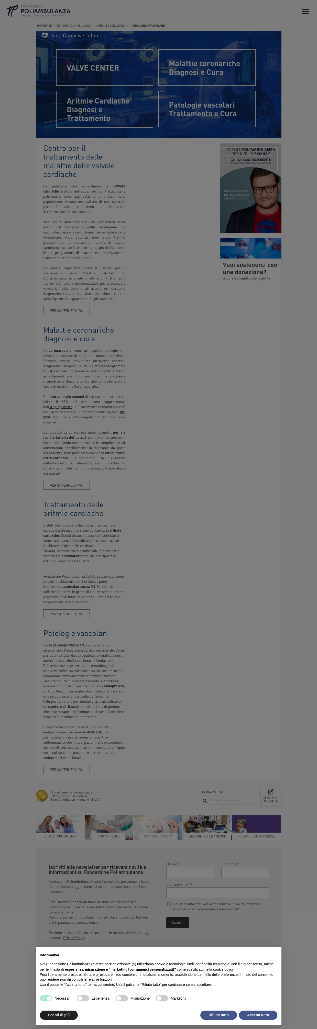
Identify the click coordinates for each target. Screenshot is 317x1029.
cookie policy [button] (223, 969)
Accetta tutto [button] (258, 1015)
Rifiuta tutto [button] (219, 1015)
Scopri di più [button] (59, 1015)
